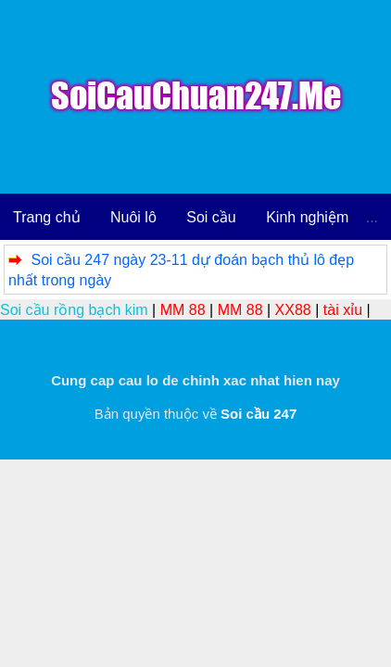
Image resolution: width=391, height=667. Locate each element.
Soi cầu (210, 217)
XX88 (293, 310)
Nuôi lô (133, 217)
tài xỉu (342, 310)
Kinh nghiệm (307, 217)
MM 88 (183, 310)
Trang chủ (47, 217)
